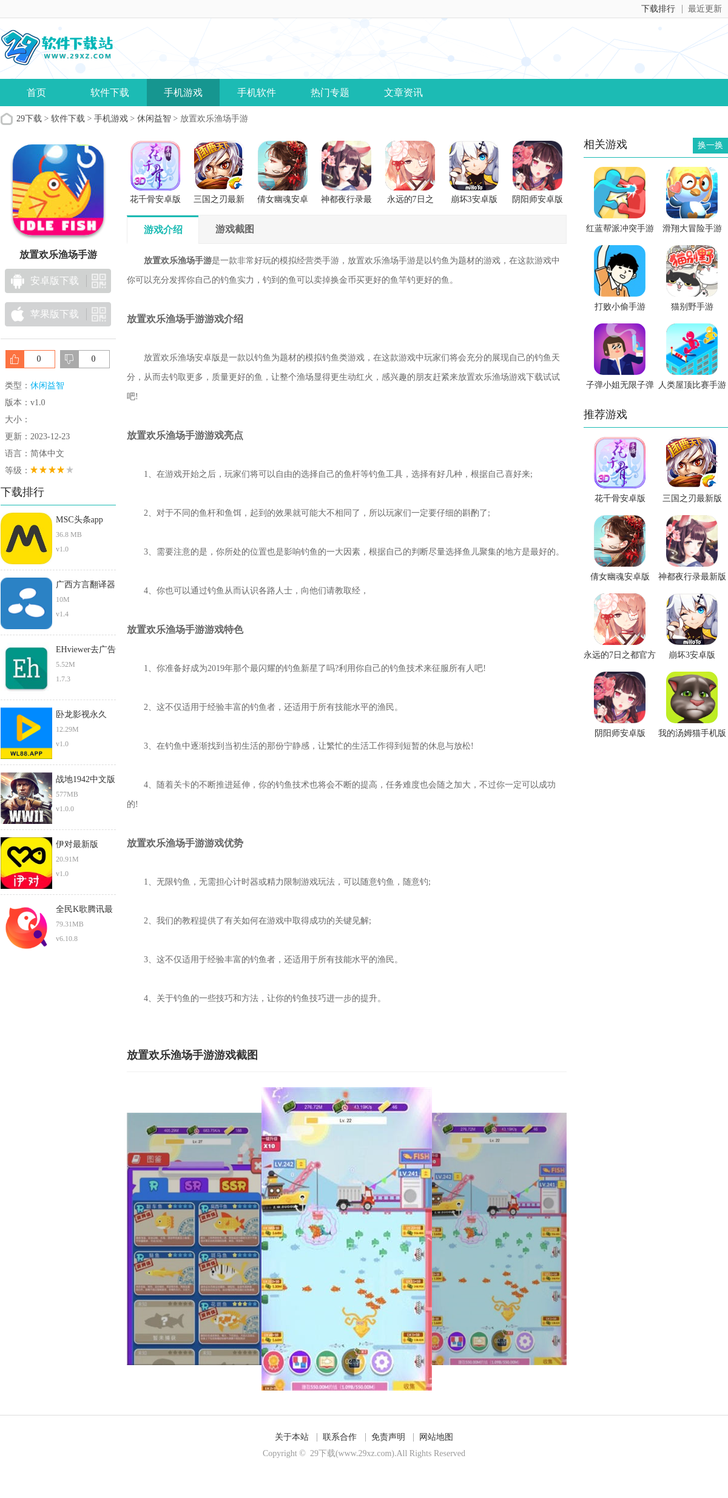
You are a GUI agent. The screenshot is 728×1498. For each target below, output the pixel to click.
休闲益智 (154, 118)
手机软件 (256, 92)
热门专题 (330, 92)
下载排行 (658, 8)
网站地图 (436, 1437)
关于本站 (292, 1437)
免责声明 (388, 1437)
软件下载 (109, 92)
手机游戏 (183, 92)
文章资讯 (403, 92)
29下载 (29, 118)
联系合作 (340, 1437)
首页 (36, 92)
